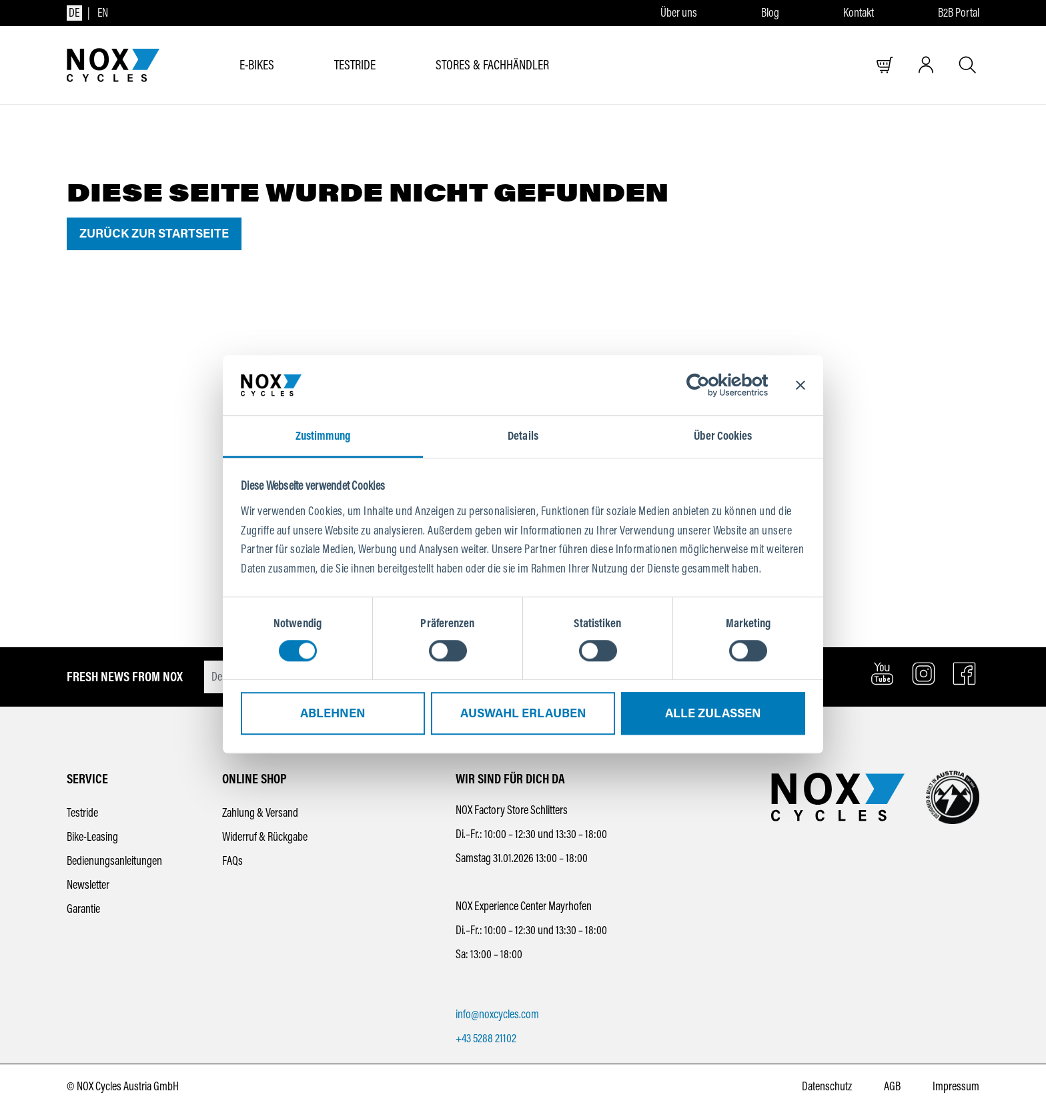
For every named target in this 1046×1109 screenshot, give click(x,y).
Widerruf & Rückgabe (265, 836)
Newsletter (88, 884)
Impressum (956, 1086)
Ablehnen (333, 714)
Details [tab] (523, 435)
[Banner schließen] (800, 385)
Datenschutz (827, 1086)
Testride (82, 812)
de (74, 12)
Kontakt (858, 13)
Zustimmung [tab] (323, 435)
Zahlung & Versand (260, 812)
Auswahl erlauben (523, 714)
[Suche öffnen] (967, 65)
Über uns (678, 13)
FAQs (232, 860)
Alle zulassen (713, 714)
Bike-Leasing (92, 836)
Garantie (83, 908)
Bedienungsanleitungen (114, 860)
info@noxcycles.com (497, 1014)
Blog (770, 13)
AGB (892, 1086)
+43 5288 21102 (486, 1038)
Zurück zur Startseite (154, 233)
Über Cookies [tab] (723, 435)
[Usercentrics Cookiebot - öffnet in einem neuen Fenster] (709, 385)
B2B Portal (958, 13)
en (102, 12)
